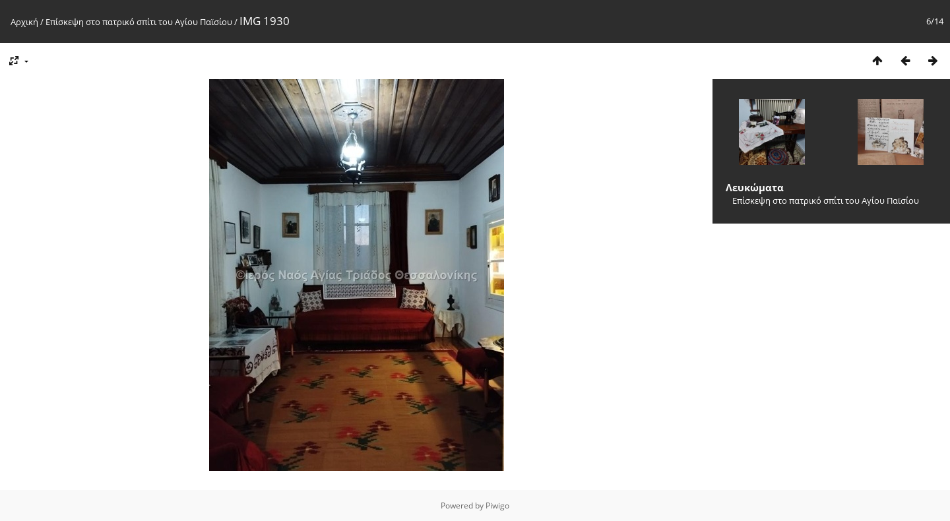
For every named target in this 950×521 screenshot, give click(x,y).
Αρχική (24, 22)
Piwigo (497, 505)
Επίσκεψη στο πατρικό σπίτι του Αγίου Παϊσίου (139, 22)
